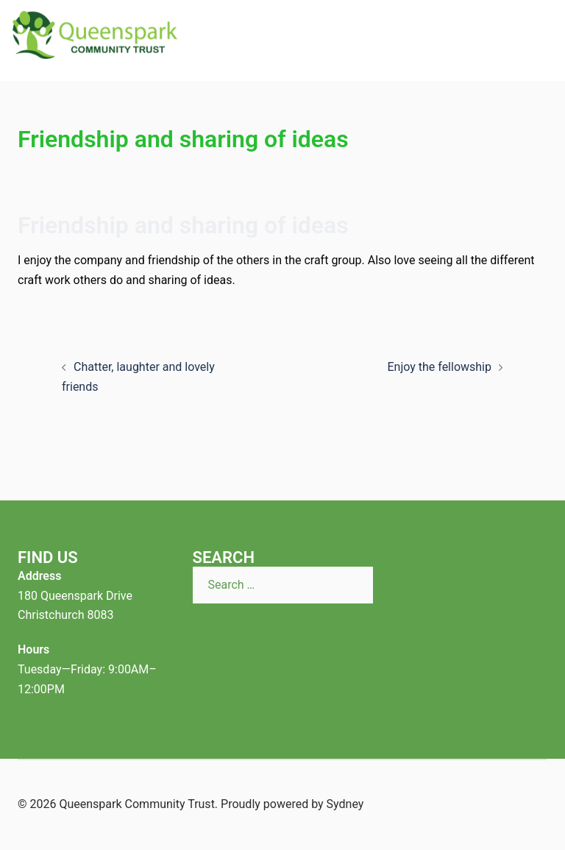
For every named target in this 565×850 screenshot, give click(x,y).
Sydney (345, 804)
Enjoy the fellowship (439, 367)
